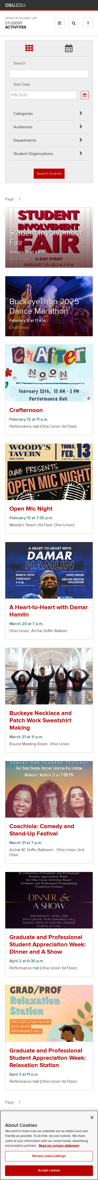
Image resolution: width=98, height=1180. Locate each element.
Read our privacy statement (59, 1152)
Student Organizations (33, 153)
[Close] (91, 1123)
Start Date (21, 84)
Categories (23, 113)
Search (19, 63)
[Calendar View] (85, 95)
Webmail (83, 5)
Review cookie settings (49, 1162)
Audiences (22, 127)
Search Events (49, 173)
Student (15, 25)
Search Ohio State (90, 5)
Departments (24, 140)
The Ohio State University (15, 5)
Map (68, 5)
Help (53, 5)
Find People (75, 5)
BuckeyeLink (60, 5)
